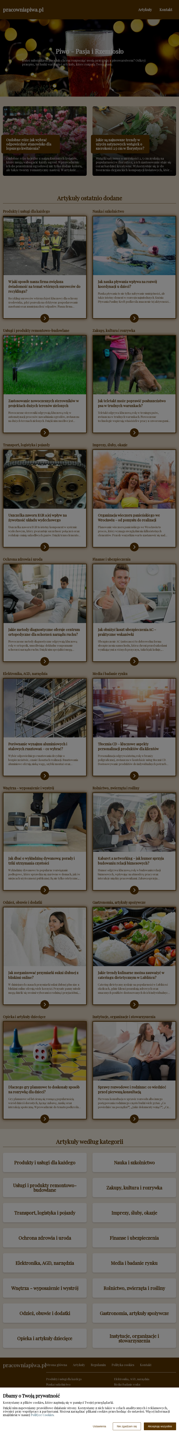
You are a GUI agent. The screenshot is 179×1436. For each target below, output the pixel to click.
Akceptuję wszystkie (160, 1426)
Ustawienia (99, 1426)
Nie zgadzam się (127, 1426)
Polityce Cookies (42, 1415)
